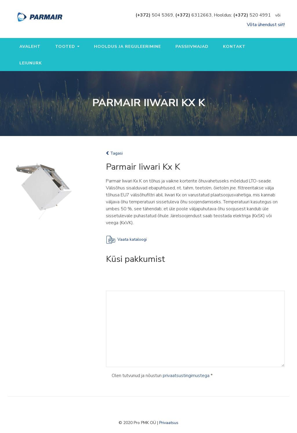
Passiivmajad (192, 46)
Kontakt (234, 46)
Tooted (67, 46)
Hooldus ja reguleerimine (127, 46)
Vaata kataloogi (132, 239)
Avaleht (30, 46)
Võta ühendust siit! (266, 24)
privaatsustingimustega (186, 375)
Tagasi (114, 153)
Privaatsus (168, 422)
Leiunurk (30, 63)
